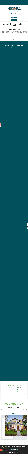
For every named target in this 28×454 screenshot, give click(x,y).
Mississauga (20, 389)
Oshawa (19, 387)
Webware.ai (24, 446)
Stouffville (11, 393)
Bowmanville (11, 389)
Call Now (14, 413)
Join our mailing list (14, 449)
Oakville (19, 393)
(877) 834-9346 (14, 15)
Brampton (10, 391)
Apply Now (14, 17)
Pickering (10, 387)
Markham (20, 391)
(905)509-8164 (14, 13)
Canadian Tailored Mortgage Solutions (13, 446)
